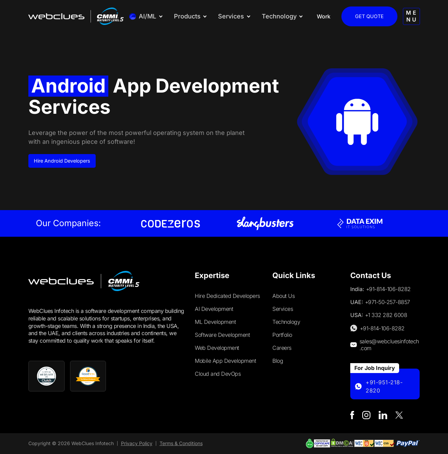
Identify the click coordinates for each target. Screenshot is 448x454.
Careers (281, 347)
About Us (283, 295)
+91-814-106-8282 (388, 289)
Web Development (217, 347)
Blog (277, 360)
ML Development (215, 321)
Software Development (222, 334)
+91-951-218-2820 (384, 386)
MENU (412, 16)
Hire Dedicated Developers (227, 295)
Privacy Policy (136, 443)
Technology (286, 321)
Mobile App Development (225, 360)
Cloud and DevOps (218, 373)
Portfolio (282, 334)
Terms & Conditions (181, 443)
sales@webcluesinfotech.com (389, 345)
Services (282, 308)
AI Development (214, 308)
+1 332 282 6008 (386, 315)
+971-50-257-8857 (387, 302)
